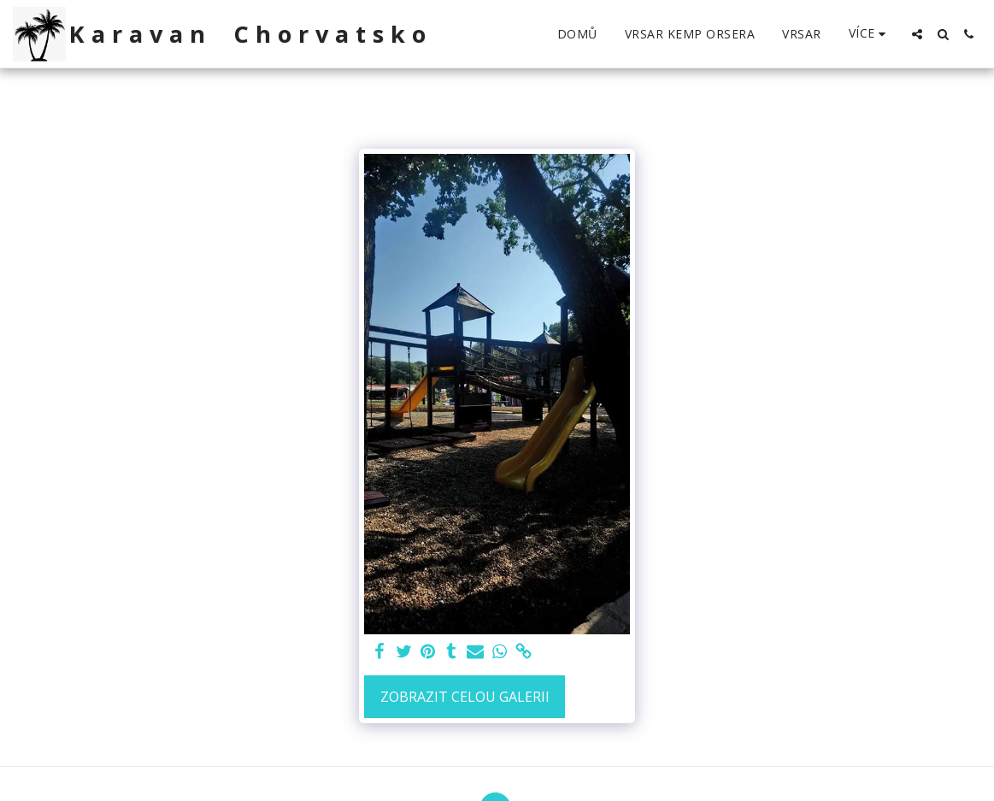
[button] (917, 34)
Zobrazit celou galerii (465, 696)
